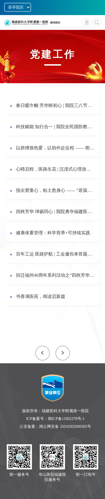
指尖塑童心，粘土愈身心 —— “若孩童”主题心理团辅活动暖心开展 (55, 190)
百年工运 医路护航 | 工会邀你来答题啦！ (55, 254)
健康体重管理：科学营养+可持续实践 (53, 232)
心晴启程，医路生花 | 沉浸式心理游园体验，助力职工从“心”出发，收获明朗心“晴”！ (55, 169)
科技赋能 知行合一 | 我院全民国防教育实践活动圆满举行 (55, 126)
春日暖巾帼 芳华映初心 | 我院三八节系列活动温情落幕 (55, 105)
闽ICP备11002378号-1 (66, 419)
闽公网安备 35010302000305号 (65, 426)
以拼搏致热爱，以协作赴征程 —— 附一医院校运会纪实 (55, 147)
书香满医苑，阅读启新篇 (40, 296)
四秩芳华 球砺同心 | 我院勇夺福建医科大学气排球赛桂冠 (55, 211)
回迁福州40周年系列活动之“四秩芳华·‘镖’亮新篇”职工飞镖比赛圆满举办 (55, 275)
